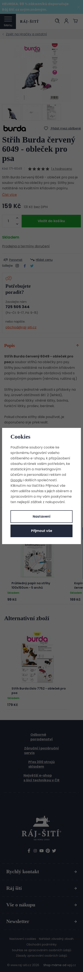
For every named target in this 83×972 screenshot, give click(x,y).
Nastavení (42, 516)
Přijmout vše (41, 530)
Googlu (16, 480)
